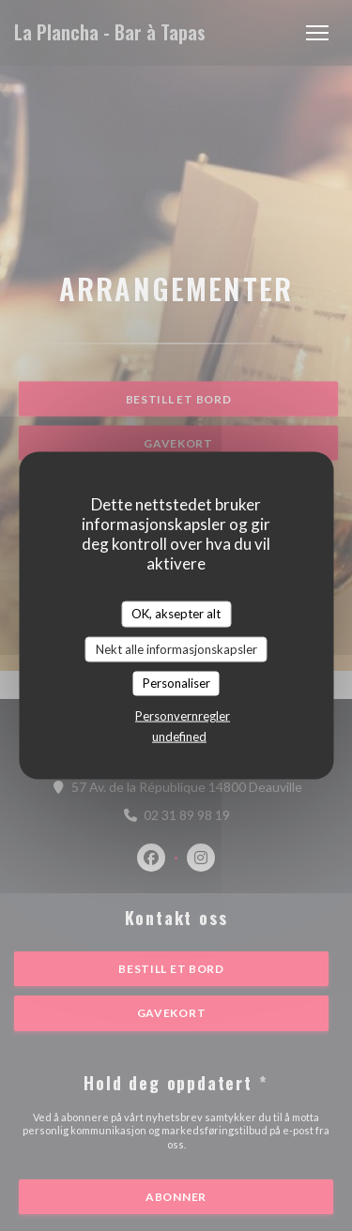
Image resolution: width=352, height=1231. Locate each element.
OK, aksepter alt (176, 613)
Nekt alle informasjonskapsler (176, 648)
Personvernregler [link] (182, 714)
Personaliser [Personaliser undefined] (176, 683)
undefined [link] (179, 735)
